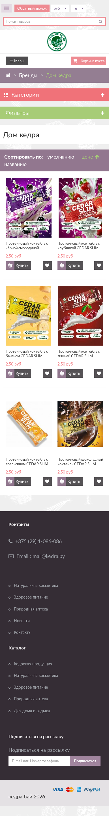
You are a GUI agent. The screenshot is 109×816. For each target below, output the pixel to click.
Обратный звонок (32, 8)
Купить (22, 265)
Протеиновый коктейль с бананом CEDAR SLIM (27, 353)
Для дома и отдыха (32, 711)
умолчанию (60, 156)
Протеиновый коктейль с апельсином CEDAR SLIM (27, 461)
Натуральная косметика (36, 585)
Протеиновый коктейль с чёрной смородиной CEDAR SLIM (27, 245)
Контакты (22, 632)
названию (15, 164)
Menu (16, 61)
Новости (22, 620)
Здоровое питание (31, 597)
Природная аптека (31, 609)
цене (90, 156)
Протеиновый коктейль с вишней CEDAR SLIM (78, 353)
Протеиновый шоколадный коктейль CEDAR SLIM (80, 461)
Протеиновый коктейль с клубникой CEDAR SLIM (78, 245)
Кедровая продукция (33, 664)
